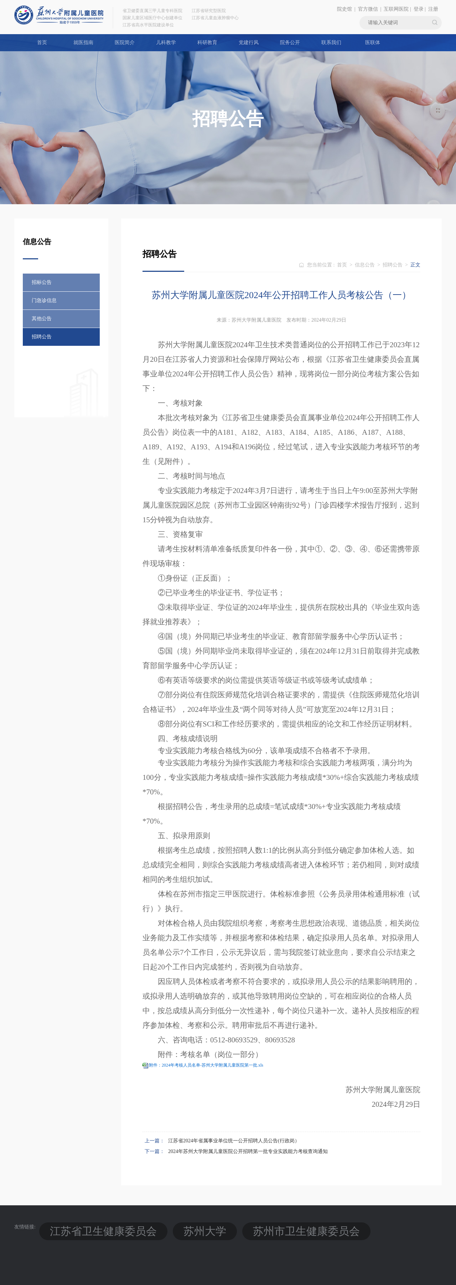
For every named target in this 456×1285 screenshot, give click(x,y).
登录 (419, 9)
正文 (415, 265)
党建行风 (249, 42)
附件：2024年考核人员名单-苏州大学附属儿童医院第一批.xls (206, 1065)
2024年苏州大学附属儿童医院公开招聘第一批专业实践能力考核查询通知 (248, 1151)
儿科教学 (166, 42)
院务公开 (290, 42)
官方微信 (368, 9)
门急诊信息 (44, 300)
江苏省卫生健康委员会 (73, 1227)
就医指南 (83, 42)
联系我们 (331, 42)
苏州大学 (127, 1227)
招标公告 (42, 282)
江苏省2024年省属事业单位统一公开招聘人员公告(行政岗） (234, 1140)
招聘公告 (42, 336)
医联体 (372, 42)
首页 (42, 42)
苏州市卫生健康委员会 (181, 1227)
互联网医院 (396, 9)
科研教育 (207, 42)
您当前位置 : (321, 265)
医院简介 (125, 42)
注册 (433, 9)
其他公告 (42, 318)
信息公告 (365, 265)
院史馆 (344, 9)
